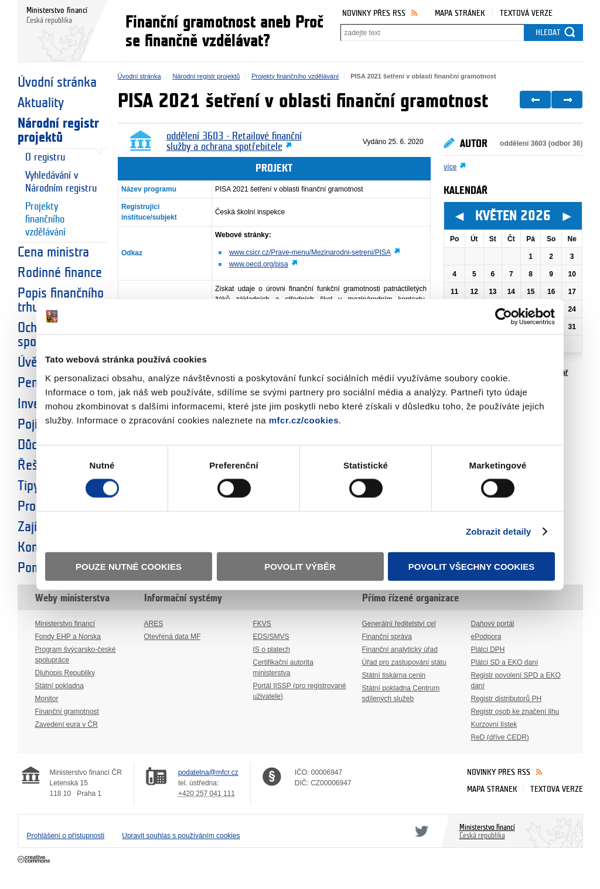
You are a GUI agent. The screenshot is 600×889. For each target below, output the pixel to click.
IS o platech (271, 649)
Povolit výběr (300, 566)
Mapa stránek (460, 13)
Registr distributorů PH (506, 699)
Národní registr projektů (58, 130)
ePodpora (486, 636)
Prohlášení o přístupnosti (66, 836)
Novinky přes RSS (373, 13)
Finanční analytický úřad (400, 649)
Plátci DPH (488, 649)
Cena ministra (53, 252)
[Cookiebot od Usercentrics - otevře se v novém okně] (503, 317)
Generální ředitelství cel (399, 624)
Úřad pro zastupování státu (404, 662)
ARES (153, 624)
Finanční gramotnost (67, 711)
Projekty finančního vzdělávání (45, 219)
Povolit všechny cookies (471, 566)
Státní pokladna (59, 686)
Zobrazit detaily (498, 531)
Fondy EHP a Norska (68, 636)
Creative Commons (35, 860)
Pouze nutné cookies (129, 566)
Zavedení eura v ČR (66, 724)
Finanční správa (387, 636)
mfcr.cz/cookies (304, 420)
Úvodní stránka (57, 82)
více (450, 167)
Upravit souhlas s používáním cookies (181, 836)
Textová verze (526, 13)
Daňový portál (492, 624)
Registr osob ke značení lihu (515, 711)
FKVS (262, 624)
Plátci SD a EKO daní (504, 662)
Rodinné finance (60, 272)
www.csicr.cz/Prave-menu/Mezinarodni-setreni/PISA (310, 252)
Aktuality (41, 103)
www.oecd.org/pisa (258, 264)
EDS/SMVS (271, 636)
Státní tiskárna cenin (394, 675)
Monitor (47, 699)
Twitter (419, 831)
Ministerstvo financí (65, 624)
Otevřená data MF (172, 636)
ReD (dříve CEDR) (500, 737)
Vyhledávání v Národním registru (61, 181)
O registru (45, 157)
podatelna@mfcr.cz (208, 772)
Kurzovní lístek (494, 724)
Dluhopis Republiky (65, 673)
